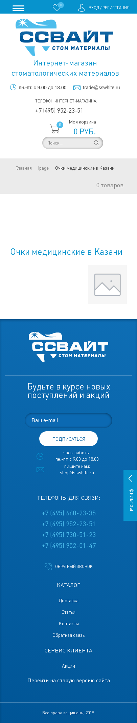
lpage (43, 168)
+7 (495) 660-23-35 (69, 513)
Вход (94, 7)
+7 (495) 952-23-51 (59, 110)
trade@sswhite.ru (101, 87)
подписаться (68, 439)
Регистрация (116, 7)
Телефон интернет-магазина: (66, 101)
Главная (23, 168)
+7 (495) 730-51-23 (69, 535)
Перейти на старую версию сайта (68, 680)
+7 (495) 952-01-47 (69, 545)
